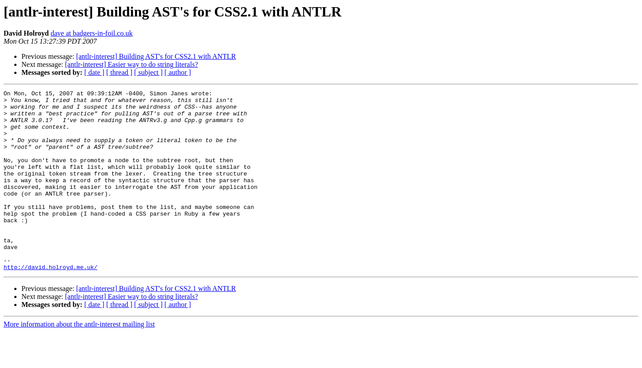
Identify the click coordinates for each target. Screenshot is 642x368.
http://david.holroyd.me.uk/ (51, 303)
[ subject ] (148, 72)
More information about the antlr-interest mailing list (79, 360)
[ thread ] (119, 72)
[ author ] (178, 72)
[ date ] (94, 72)
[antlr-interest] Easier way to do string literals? (131, 64)
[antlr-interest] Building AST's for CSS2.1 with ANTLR (156, 56)
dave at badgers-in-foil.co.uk (92, 33)
